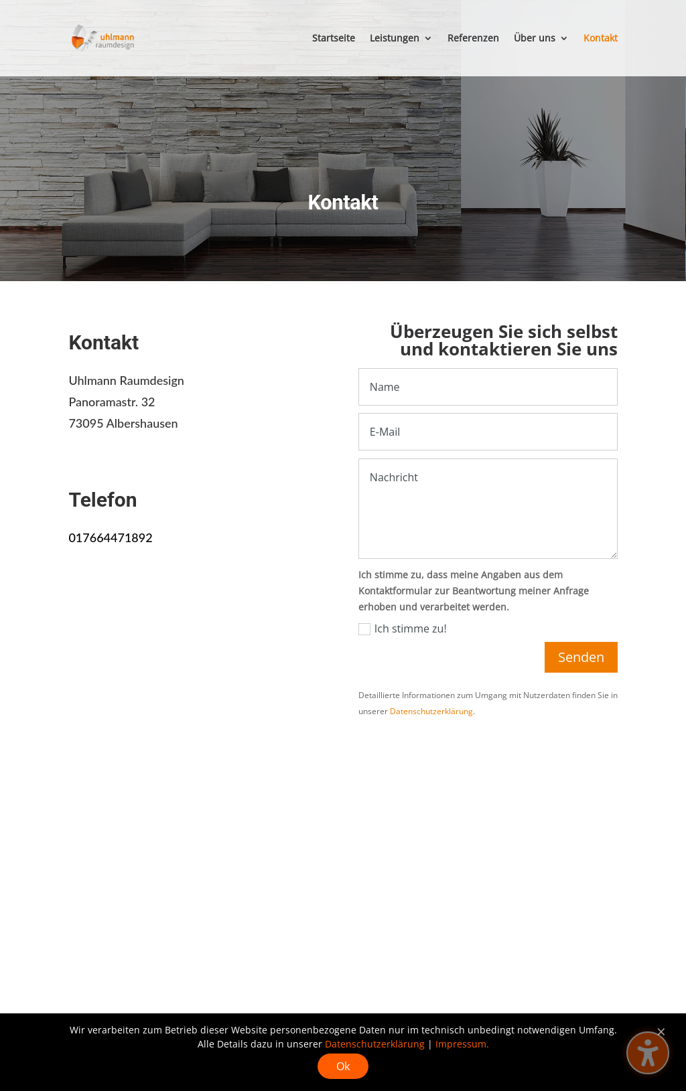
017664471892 (110, 537)
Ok (343, 1066)
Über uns (534, 38)
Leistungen (394, 38)
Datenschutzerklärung (431, 711)
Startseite (333, 38)
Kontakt (601, 38)
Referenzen (473, 38)
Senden (581, 657)
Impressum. (462, 1043)
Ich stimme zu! (402, 628)
